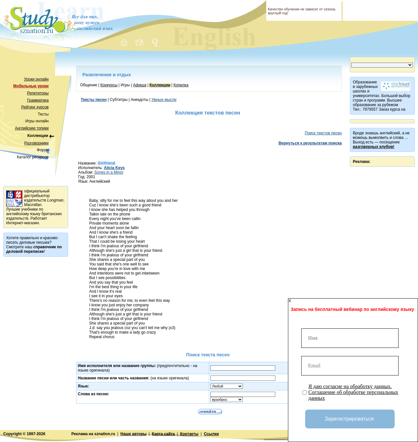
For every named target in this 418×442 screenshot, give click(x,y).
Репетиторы (38, 93)
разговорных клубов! (373, 146)
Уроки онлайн (36, 79)
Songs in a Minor (109, 172)
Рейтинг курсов (35, 107)
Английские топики (32, 128)
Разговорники (36, 143)
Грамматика (38, 100)
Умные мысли (163, 99)
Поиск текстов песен (323, 133)
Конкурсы (108, 85)
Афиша (139, 85)
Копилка (180, 85)
